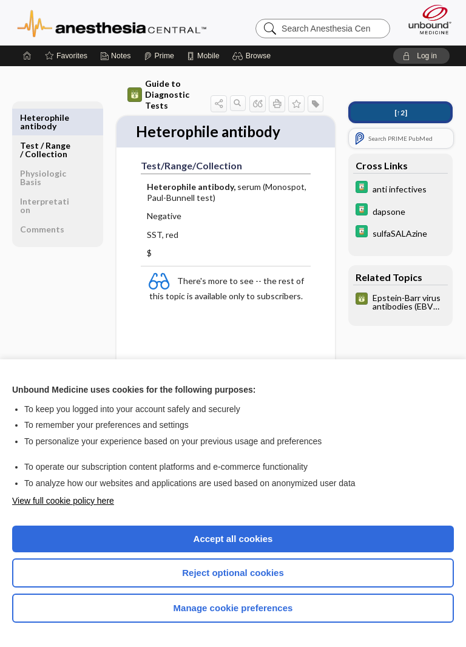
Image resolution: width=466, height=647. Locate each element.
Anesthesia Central (112, 22)
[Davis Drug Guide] (400, 188)
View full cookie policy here (63, 501)
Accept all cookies (233, 539)
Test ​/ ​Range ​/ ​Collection (45, 121)
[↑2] (400, 112)
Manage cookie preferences (233, 608)
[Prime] (159, 56)
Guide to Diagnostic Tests (158, 94)
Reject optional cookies (233, 572)
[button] (253, 56)
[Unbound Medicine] (426, 19)
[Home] (27, 56)
